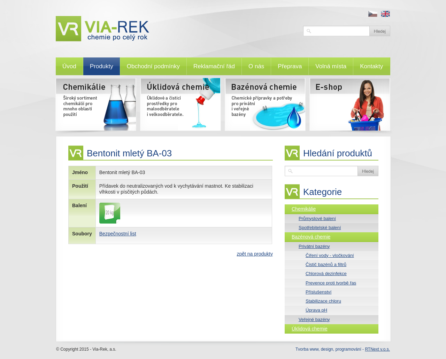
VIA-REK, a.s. (176, 28)
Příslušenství (318, 292)
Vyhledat (379, 31)
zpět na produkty (255, 254)
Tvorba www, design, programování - (342, 349)
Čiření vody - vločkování (330, 255)
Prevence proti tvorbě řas (331, 283)
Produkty (101, 66)
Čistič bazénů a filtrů (326, 264)
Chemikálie (304, 209)
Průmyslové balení (317, 218)
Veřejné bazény (314, 319)
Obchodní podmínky (153, 66)
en (385, 14)
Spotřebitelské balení (320, 227)
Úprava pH (316, 310)
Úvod (69, 66)
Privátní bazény (314, 246)
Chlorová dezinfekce (326, 273)
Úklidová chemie (310, 328)
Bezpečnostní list (117, 233)
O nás (256, 66)
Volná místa (330, 66)
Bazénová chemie (311, 237)
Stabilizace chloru (323, 301)
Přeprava (290, 66)
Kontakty (371, 66)
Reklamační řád (214, 66)
